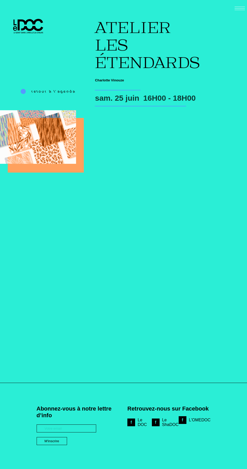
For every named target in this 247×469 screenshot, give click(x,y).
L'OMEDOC (200, 420)
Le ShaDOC (170, 422)
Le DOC (142, 422)
